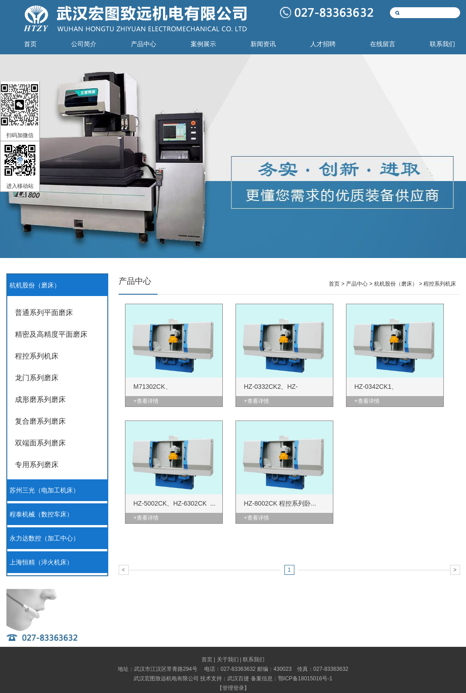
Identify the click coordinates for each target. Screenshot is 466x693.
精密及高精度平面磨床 (51, 334)
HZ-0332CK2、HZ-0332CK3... (271, 393)
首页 (30, 44)
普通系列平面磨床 (44, 312)
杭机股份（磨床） (35, 285)
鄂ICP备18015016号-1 (305, 678)
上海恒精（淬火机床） (41, 562)
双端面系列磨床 (40, 443)
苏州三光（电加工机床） (44, 490)
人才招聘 (323, 44)
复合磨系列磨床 (40, 421)
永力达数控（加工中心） (44, 538)
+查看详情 (146, 401)
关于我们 (228, 659)
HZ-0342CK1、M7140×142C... (376, 393)
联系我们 (442, 44)
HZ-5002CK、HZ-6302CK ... (175, 503)
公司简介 (83, 44)
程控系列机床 (36, 356)
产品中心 (143, 44)
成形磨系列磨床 (40, 399)
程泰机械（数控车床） (41, 514)
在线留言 (382, 44)
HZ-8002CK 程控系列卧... (280, 503)
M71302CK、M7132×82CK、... (159, 393)
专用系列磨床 (36, 464)
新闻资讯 (263, 44)
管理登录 (233, 688)
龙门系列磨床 (36, 378)
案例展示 (203, 44)
